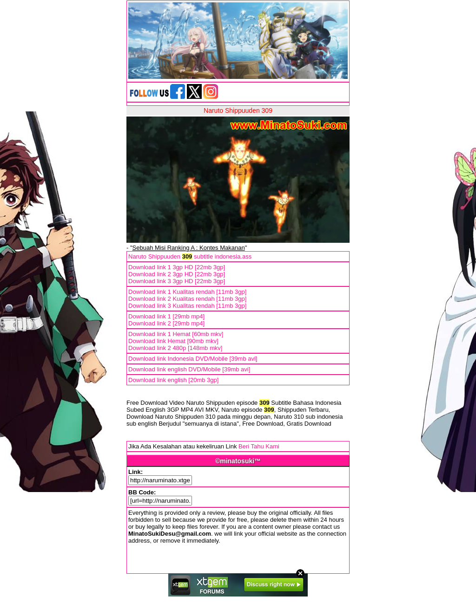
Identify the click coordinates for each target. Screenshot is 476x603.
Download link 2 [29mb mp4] (166, 323)
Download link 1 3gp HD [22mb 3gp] (176, 267)
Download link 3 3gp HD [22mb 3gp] (176, 281)
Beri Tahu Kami (258, 446)
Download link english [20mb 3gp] (173, 379)
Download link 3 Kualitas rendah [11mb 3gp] (187, 305)
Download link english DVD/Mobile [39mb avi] (189, 369)
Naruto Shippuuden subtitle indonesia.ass (189, 256)
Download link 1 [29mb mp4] (166, 316)
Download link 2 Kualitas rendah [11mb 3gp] (187, 298)
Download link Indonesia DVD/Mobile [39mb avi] (192, 358)
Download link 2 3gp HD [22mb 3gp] (176, 274)
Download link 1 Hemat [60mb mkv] (175, 334)
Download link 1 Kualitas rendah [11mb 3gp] (187, 291)
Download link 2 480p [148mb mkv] (175, 347)
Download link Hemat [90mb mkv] (173, 340)
